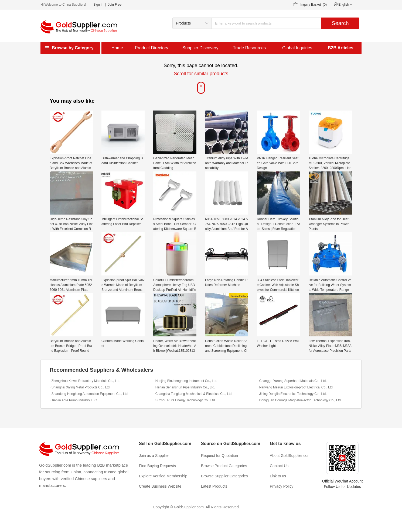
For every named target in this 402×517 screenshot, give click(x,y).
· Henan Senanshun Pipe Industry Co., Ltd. (184, 387)
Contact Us (279, 466)
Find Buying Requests (157, 466)
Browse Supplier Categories (224, 476)
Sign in (98, 4)
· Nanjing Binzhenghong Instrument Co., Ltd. (185, 381)
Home (117, 48)
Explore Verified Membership (163, 476)
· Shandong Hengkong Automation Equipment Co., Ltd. (89, 394)
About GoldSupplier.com (290, 455)
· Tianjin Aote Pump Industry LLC (73, 400)
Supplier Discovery (200, 48)
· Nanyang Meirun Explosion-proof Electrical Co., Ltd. (295, 387)
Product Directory (151, 48)
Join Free (114, 4)
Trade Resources (249, 48)
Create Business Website (160, 486)
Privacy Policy (281, 486)
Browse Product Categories (224, 466)
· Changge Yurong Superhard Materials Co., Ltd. (292, 381)
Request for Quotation (219, 455)
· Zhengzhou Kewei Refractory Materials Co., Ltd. (85, 381)
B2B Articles (340, 48)
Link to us (278, 476)
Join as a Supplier (154, 455)
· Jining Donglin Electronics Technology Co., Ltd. (292, 394)
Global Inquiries (297, 48)
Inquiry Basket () (314, 4)
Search (340, 23)
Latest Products (214, 486)
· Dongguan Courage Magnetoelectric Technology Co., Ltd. (299, 400)
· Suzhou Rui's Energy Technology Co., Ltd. (185, 400)
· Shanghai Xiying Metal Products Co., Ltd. (80, 387)
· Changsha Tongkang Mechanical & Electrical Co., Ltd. (193, 394)
